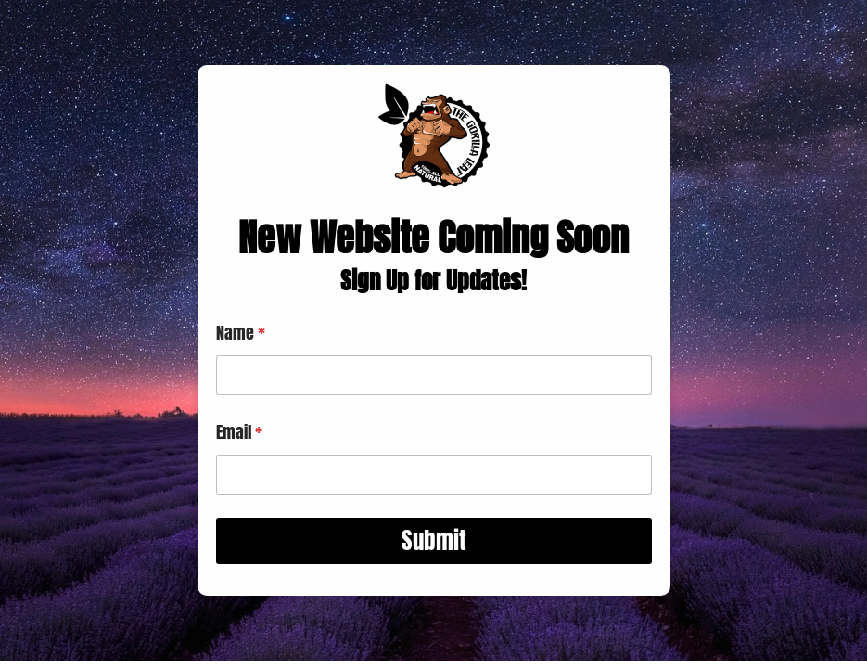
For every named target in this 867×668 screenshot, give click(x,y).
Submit (434, 540)
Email (239, 432)
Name (240, 332)
